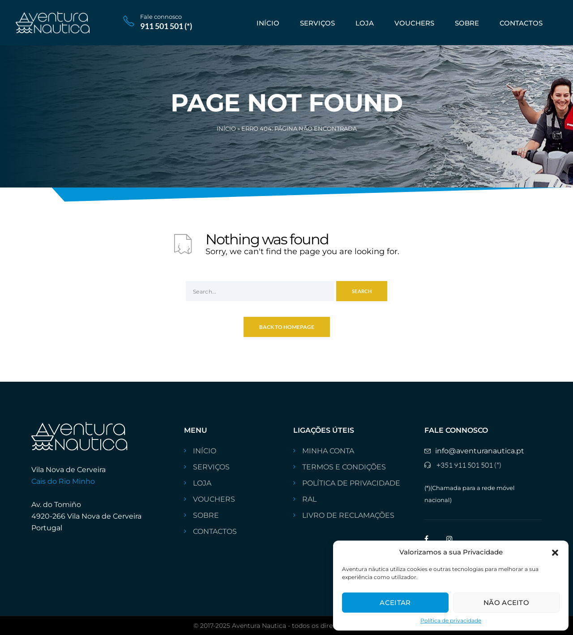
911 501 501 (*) (166, 26)
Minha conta (328, 451)
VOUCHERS (414, 23)
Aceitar (395, 602)
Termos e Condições (344, 467)
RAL (309, 499)
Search (362, 291)
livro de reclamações (348, 515)
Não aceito (506, 602)
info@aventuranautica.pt (479, 451)
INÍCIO (268, 23)
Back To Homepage (286, 327)
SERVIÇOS (317, 23)
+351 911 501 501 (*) (468, 465)
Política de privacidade (450, 620)
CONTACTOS (521, 23)
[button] (555, 551)
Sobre (467, 23)
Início (226, 128)
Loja (364, 23)
